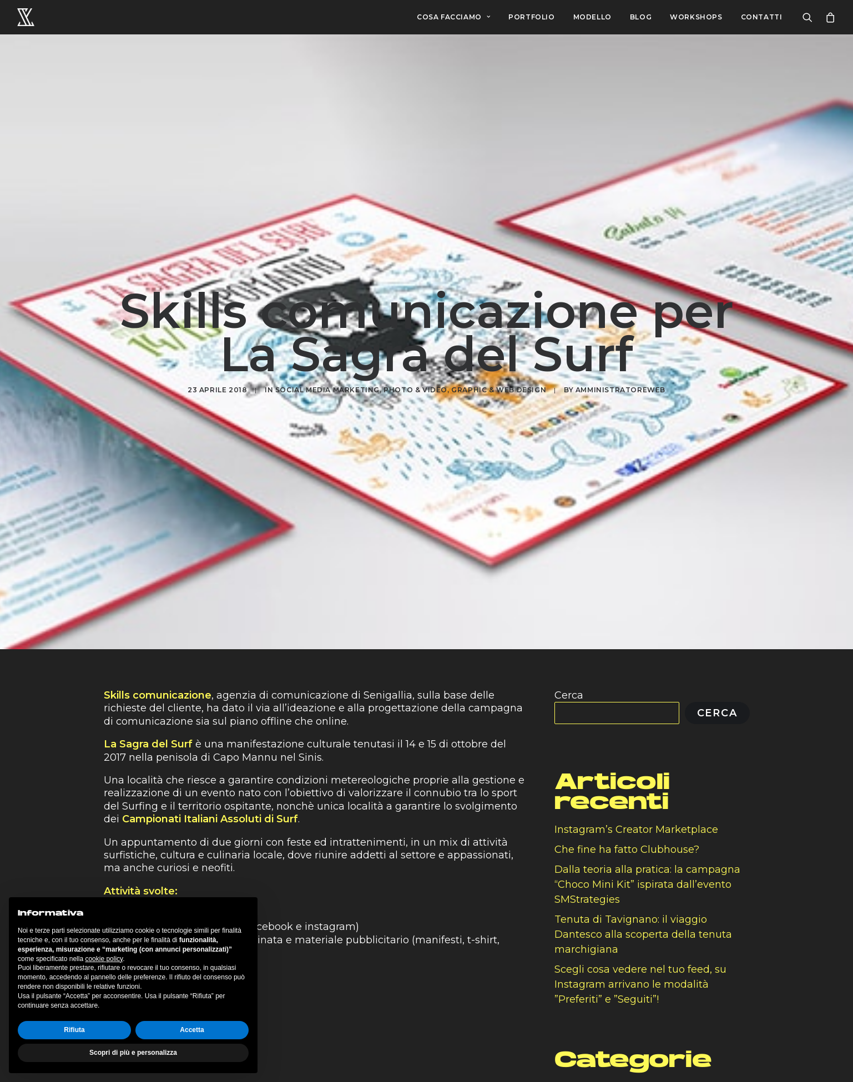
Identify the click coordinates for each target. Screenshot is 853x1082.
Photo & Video (415, 378)
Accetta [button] (192, 1030)
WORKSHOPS (696, 17)
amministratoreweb (620, 378)
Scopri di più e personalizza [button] (133, 1052)
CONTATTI (762, 17)
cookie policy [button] (104, 959)
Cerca (568, 672)
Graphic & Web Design (498, 378)
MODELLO (592, 17)
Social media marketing (327, 378)
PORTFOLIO (531, 17)
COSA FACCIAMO (453, 17)
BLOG (641, 17)
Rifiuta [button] (74, 1030)
